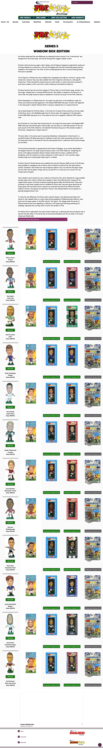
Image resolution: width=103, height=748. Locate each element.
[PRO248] (10, 561)
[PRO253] (10, 676)
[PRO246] (10, 522)
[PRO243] (10, 407)
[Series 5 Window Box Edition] (42, 219)
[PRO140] (10, 253)
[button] (6, 22)
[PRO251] (10, 638)
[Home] (19, 731)
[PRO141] (10, 291)
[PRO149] (10, 368)
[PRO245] (10, 484)
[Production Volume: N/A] (51, 261)
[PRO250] (10, 599)
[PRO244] (10, 445)
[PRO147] (10, 330)
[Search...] (82, 2)
